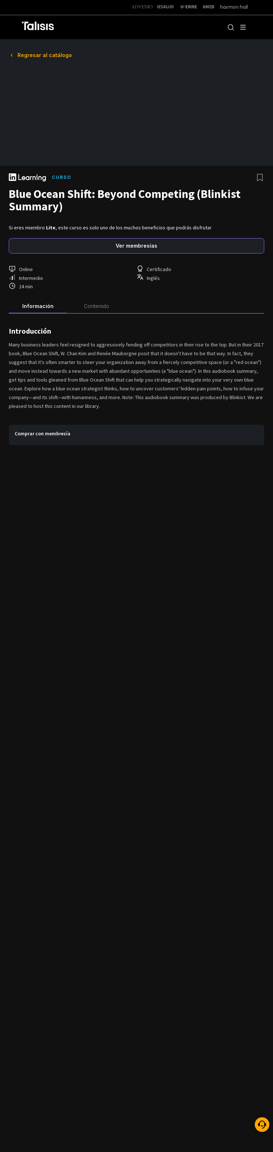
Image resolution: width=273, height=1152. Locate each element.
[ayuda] (262, 1124)
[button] (230, 27)
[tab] (38, 304)
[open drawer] (243, 27)
